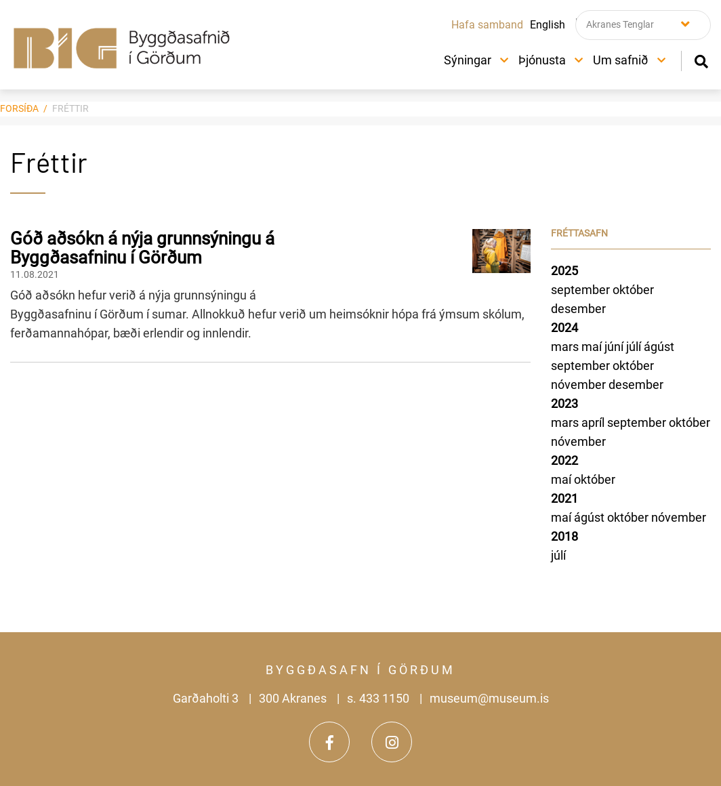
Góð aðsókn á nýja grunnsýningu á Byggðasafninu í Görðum (142, 248)
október (633, 290)
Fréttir (70, 108)
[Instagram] (391, 742)
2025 (564, 271)
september (582, 290)
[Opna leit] (701, 60)
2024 (564, 327)
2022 (564, 460)
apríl (594, 422)
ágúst (659, 346)
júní (615, 346)
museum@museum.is (489, 698)
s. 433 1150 (378, 698)
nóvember (580, 384)
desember (578, 309)
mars (566, 346)
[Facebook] (329, 742)
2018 (564, 536)
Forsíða (19, 108)
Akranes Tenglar (620, 24)
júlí (635, 346)
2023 (564, 403)
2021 (564, 498)
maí (592, 346)
